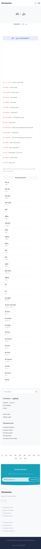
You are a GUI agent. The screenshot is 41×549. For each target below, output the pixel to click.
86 (6, 455)
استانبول (23, 545)
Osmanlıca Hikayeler (8, 427)
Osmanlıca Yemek (7, 528)
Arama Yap (33, 479)
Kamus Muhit (6, 414)
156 (11, 455)
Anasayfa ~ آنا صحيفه (8, 402)
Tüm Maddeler (7, 405)
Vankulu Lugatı (7, 417)
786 (25, 458)
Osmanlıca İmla (7, 436)
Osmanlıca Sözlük (7, 507)
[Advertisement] (12, 61)
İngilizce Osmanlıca (7, 510)
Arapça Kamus (6, 513)
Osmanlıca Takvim (8, 430)
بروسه (14, 545)
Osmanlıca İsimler (8, 433)
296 (20, 455)
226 (15, 455)
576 (38, 455)
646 (16, 458)
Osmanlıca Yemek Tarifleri (10, 438)
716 (20, 458)
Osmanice (17, 24)
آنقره (18, 545)
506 (34, 455)
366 (24, 455)
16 (2, 455)
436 (29, 455)
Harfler (5, 408)
